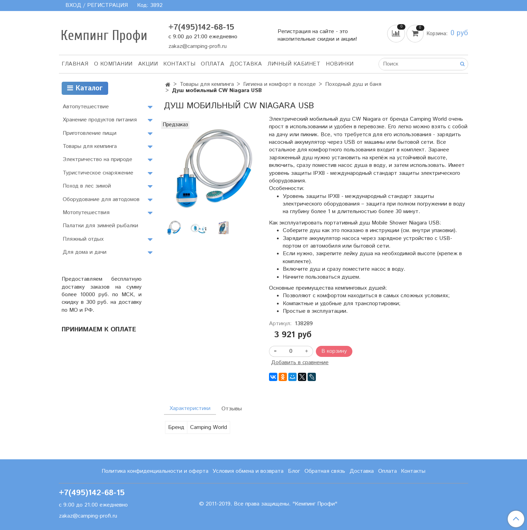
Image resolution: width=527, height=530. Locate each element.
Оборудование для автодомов (101, 199)
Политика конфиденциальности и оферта (155, 471)
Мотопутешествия (86, 213)
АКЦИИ (148, 64)
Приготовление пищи (89, 133)
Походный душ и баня (353, 84)
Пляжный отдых (83, 239)
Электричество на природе (97, 159)
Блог (294, 471)
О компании (113, 64)
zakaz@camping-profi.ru (197, 46)
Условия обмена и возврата (248, 471)
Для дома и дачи (84, 252)
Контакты (179, 64)
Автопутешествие (86, 107)
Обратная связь (324, 471)
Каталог (85, 88)
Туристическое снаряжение (98, 173)
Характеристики (189, 408)
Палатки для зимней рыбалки (100, 226)
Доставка (246, 64)
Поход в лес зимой (87, 186)
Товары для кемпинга (207, 84)
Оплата (212, 64)
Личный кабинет (293, 64)
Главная (75, 64)
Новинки (340, 64)
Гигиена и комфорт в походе (279, 84)
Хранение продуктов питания (100, 120)
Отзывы (231, 409)
